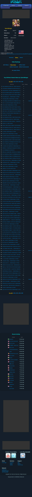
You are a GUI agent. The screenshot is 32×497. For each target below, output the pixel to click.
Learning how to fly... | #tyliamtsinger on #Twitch (11, 162)
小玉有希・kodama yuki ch (14, 345)
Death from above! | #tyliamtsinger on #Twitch (10, 180)
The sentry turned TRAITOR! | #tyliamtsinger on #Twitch (12, 178)
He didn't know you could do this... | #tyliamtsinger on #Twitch (13, 174)
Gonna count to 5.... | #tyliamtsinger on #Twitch (10, 262)
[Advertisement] (16, 14)
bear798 (10, 382)
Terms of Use (20, 464)
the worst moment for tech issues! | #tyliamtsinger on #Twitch (13, 207)
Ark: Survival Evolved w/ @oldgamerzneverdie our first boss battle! (14, 137)
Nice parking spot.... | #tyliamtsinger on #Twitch (10, 96)
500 (22, 81)
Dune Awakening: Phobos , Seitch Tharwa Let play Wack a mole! (14, 117)
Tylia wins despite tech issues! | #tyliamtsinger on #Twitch (12, 205)
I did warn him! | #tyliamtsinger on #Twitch (9, 277)
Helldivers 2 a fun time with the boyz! (9, 168)
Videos (11, 463)
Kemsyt (10, 386)
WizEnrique (11, 378)
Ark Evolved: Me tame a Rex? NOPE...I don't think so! (12, 254)
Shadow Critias (12, 372)
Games (21, 57)
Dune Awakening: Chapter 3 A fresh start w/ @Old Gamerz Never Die (14, 250)
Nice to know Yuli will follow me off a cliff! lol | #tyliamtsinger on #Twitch (15, 197)
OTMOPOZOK (12, 369)
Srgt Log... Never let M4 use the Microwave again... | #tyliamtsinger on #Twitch (16, 266)
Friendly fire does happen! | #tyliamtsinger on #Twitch (12, 170)
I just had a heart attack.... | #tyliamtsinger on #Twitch (12, 238)
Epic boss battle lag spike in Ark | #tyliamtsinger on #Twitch (13, 92)
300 (17, 81)
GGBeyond (4, 469)
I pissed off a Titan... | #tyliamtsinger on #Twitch (10, 184)
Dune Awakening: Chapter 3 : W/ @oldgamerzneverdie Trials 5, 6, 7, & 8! (15, 191)
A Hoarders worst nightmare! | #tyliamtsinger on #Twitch (12, 145)
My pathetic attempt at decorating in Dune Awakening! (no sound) (14, 135)
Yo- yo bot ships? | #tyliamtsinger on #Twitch (10, 258)
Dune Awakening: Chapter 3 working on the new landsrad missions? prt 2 (15, 158)
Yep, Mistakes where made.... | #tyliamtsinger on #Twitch (12, 248)
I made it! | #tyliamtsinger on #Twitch (9, 287)
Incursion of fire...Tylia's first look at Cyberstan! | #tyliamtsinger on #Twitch (15, 285)
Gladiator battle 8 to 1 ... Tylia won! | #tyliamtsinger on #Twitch (13, 219)
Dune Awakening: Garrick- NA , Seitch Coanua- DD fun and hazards (14, 127)
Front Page (4, 462)
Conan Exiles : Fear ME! (6, 115)
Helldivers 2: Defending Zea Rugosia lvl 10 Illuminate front (12, 147)
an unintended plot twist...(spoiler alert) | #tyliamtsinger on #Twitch (14, 203)
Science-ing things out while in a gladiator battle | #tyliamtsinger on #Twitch (15, 215)
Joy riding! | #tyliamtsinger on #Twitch (9, 131)
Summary (11, 57)
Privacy (19, 463)
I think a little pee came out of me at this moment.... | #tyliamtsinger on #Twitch (16, 209)
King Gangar (11, 388)
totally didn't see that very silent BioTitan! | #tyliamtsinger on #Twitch (14, 182)
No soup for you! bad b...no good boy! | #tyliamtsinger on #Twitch (14, 268)
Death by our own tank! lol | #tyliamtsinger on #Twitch (12, 279)
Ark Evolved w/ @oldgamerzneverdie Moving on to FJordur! (13, 88)
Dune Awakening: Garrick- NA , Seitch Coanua (10, 119)
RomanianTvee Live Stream (14, 353)
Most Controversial (24, 66)
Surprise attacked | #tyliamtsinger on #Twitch (10, 176)
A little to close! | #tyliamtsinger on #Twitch (10, 166)
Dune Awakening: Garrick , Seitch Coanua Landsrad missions (13, 139)
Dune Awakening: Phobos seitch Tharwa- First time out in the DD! (14, 106)
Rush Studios (11, 355)
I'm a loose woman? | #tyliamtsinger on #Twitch (10, 199)
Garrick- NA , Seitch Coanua (7, 123)
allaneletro (11, 339)
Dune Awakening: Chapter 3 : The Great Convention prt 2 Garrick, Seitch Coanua (17, 227)
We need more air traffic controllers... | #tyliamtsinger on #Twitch (14, 121)
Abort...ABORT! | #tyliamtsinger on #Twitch (10, 240)
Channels (12, 462)
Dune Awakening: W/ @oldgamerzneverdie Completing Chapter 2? (14, 141)
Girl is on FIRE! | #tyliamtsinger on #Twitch (10, 143)
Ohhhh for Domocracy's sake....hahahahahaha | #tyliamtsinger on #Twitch (15, 264)
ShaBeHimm (11, 384)
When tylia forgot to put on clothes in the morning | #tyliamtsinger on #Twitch (16, 234)
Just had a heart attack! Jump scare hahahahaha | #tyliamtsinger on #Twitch (16, 201)
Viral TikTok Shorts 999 (13, 341)
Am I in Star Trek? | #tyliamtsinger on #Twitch (10, 223)
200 (14, 81)
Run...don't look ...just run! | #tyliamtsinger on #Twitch (12, 236)
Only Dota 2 (11, 376)
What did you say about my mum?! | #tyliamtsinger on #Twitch (13, 283)
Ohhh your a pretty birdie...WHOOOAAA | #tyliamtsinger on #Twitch (14, 152)
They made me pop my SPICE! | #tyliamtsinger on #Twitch (12, 217)
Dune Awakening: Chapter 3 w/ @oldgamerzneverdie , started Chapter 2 (15, 154)
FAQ (18, 462)
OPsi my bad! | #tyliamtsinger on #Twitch (9, 104)
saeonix (10, 357)
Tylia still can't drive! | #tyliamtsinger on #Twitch (10, 244)
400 (19, 81)
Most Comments (14, 66)
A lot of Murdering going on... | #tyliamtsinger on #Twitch (12, 186)
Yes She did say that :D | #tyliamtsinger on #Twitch (11, 232)
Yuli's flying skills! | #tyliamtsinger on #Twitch (10, 98)
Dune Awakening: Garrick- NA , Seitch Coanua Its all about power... (14, 86)
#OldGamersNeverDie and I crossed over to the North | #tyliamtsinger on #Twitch (17, 246)
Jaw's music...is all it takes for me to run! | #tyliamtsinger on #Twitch (14, 111)
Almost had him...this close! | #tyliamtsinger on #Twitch (12, 90)
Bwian (10, 351)
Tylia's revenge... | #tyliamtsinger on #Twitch (10, 211)
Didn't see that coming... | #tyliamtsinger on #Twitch (11, 160)
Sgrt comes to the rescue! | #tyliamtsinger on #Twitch (12, 289)
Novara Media (12, 365)
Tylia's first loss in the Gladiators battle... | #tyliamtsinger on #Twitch (14, 213)
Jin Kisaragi (11, 380)
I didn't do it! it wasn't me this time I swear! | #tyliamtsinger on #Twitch (14, 275)
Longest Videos (16, 70)
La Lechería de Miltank (13, 359)
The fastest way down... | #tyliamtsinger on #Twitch (11, 195)
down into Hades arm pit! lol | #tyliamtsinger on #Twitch (12, 193)
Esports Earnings (5, 470)
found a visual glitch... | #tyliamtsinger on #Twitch (11, 281)
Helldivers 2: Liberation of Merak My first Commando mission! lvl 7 (14, 256)
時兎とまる (11, 363)
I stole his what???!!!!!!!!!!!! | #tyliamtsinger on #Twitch (12, 273)
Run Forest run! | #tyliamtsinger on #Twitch (10, 242)
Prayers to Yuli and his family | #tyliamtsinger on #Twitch (12, 113)
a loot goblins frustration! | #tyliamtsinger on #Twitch (11, 252)
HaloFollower (11, 361)
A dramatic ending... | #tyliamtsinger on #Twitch (10, 260)
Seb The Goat (12, 343)
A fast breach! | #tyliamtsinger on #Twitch (9, 164)
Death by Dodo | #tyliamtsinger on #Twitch (10, 133)
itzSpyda (11, 367)
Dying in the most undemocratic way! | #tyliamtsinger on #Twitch (14, 172)
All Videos (6, 64)
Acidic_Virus (11, 347)
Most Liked (22, 64)
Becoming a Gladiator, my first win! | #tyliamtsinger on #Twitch (13, 221)
